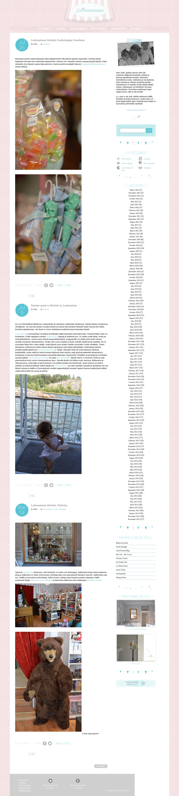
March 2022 (134, 207)
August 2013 (134, 493)
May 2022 (134, 202)
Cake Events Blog (122, 551)
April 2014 (134, 470)
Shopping (46, 44)
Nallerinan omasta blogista (41, 580)
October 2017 (134, 347)
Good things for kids (50, 509)
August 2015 (134, 423)
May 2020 (134, 260)
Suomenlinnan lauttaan (38, 358)
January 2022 (134, 213)
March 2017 (133, 368)
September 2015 (134, 420)
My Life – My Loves (124, 554)
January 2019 (134, 304)
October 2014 (134, 452)
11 (16, 485)
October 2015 (134, 417)
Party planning (149, 163)
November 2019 (134, 274)
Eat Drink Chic (121, 562)
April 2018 (134, 330)
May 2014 (134, 467)
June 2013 (134, 499)
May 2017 (134, 362)
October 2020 (134, 245)
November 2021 (134, 216)
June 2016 (134, 394)
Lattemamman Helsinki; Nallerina (49, 505)
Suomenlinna (20, 334)
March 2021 (134, 231)
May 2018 (134, 327)
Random (45, 309)
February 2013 (134, 511)
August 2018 (134, 318)
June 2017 (134, 359)
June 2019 (134, 289)
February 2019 (134, 301)
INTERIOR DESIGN (78, 29)
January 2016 (134, 409)
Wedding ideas (24, 791)
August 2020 (134, 251)
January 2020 (134, 269)
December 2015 (134, 411)
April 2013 (134, 505)
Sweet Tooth (120, 570)
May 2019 (134, 292)
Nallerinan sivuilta (94, 580)
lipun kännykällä (63, 358)
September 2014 (134, 455)
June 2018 (134, 324)
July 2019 (134, 286)
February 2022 (134, 210)
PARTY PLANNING (99, 29)
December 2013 (134, 481)
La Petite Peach (122, 566)
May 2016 (134, 397)
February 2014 (134, 476)
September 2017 (134, 350)
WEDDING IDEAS (118, 29)
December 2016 (134, 376)
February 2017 (134, 371)
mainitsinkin (28, 572)
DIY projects (126, 159)
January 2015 (134, 443)
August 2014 (134, 458)
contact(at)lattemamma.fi (136, 110)
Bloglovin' (134, 684)
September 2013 (134, 490)
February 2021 (134, 234)
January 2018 (134, 339)
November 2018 (134, 309)
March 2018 (133, 333)
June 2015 (134, 429)
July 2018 (134, 321)
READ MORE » (65, 285)
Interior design (127, 163)
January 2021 (134, 237)
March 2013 (133, 508)
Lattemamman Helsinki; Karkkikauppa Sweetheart (58, 40)
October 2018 (134, 312)
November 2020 (134, 242)
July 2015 (134, 426)
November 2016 (134, 379)
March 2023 (134, 190)
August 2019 (134, 283)
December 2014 (134, 446)
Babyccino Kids (122, 543)
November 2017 (134, 344)
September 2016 (134, 385)
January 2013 (134, 513)
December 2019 (134, 272)
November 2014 (134, 449)
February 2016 (134, 406)
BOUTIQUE (135, 29)
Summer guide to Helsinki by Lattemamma (54, 305)
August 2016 (134, 388)
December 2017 (134, 342)
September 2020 (134, 248)
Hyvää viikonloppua (135, 628)
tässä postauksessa (47, 350)
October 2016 (134, 382)
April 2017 (134, 365)
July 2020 (134, 254)
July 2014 (134, 461)
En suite (136, 663)
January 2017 (134, 374)
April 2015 (134, 435)
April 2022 (134, 205)
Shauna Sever (121, 578)
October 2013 (134, 487)
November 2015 (134, 414)
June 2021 (134, 225)
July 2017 (134, 356)
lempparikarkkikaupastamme (93, 64)
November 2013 (134, 484)
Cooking (147, 159)
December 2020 (134, 240)
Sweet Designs (121, 547)
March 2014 (133, 473)
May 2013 (134, 502)
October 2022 (134, 199)
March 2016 (133, 403)
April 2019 (134, 295)
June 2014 (134, 464)
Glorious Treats (122, 558)
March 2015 (133, 438)
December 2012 (134, 516)
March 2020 (133, 266)
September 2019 (134, 280)
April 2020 (134, 263)
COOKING (60, 29)
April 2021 (134, 228)
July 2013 (134, 496)
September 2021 (134, 219)
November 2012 (134, 519)
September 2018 (134, 315)
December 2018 (134, 307)
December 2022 (134, 193)
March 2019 (134, 298)
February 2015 (134, 441)
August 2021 (134, 222)
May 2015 (134, 432)
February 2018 (134, 336)
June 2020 (134, 257)
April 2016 (134, 400)
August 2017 (134, 353)
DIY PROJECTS (45, 29)
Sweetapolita (121, 574)
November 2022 (134, 196)
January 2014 (134, 478)
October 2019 (134, 277)
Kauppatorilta (51, 336)
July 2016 (134, 391)
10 (16, 285)
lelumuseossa (61, 366)
